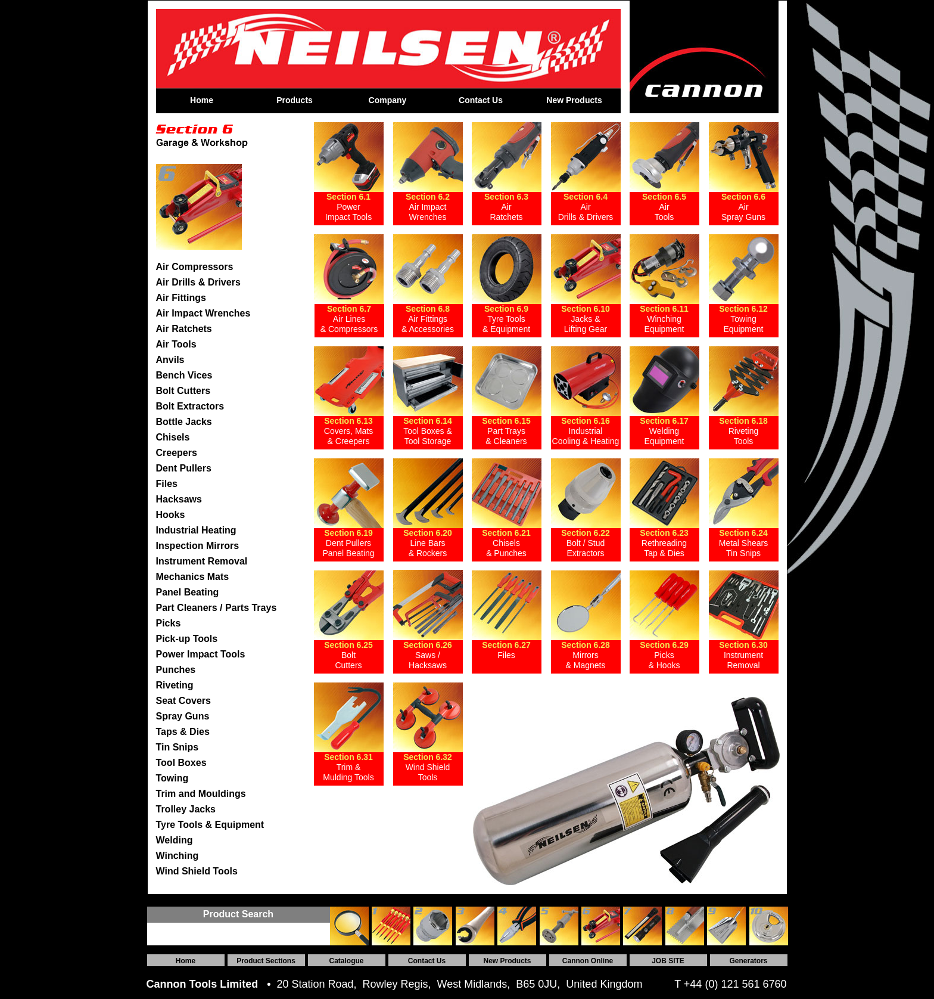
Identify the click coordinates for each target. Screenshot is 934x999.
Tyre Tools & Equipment (210, 825)
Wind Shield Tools (197, 871)
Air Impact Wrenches (203, 313)
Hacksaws (179, 499)
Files (167, 484)
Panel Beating (187, 592)
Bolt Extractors (190, 406)
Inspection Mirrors (197, 546)
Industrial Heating (196, 530)
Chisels (173, 437)
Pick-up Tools (187, 639)
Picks (168, 623)
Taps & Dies (183, 732)
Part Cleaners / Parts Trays (216, 608)
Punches (176, 670)
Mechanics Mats (192, 577)
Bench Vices (184, 375)
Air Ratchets (184, 329)
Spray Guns (183, 716)
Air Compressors (195, 267)
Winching (177, 856)
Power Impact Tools (200, 654)
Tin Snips (177, 747)
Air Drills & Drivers (198, 282)
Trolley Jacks (186, 809)
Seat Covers (183, 701)
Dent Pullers (183, 468)
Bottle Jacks (184, 422)
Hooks (170, 515)
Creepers (176, 453)
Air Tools (176, 344)
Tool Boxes (181, 763)
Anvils (170, 360)
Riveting (175, 685)
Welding (174, 840)
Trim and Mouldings (201, 794)
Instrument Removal (202, 561)
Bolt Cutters (183, 391)
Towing (172, 778)
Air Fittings (181, 298)
